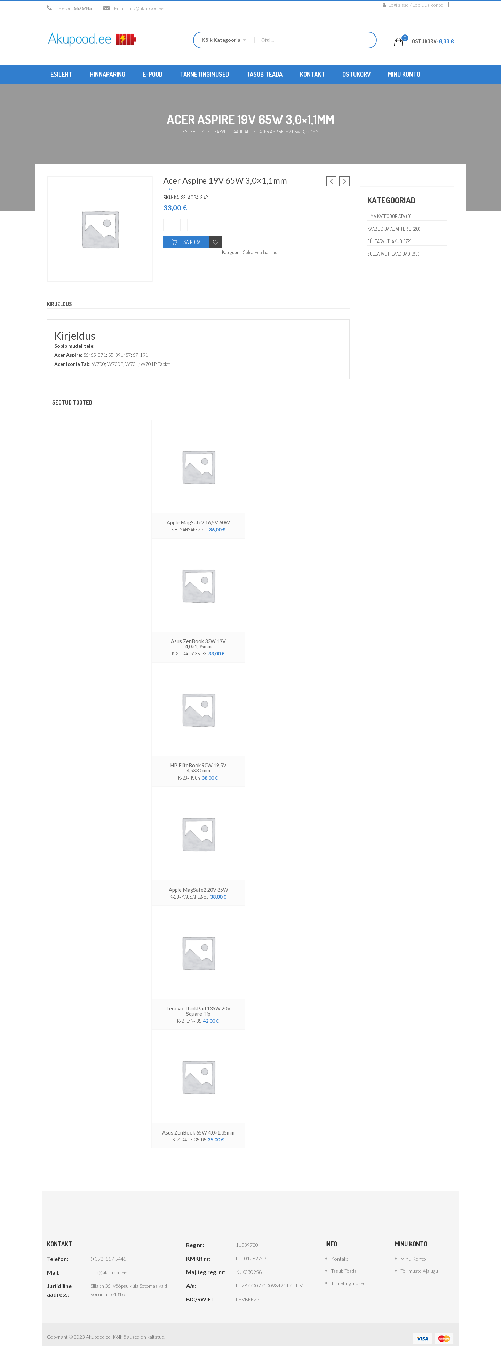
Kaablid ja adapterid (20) (394, 228)
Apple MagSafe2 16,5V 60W (198, 522)
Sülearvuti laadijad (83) (394, 253)
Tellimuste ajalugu (419, 1262)
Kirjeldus (60, 303)
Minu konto (413, 1250)
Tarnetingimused (348, 1274)
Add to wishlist (215, 242)
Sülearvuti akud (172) (390, 241)
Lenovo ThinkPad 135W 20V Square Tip (198, 1003)
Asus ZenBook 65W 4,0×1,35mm (198, 1124)
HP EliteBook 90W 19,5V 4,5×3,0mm (198, 764)
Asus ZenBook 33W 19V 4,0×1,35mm (198, 642)
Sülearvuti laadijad (228, 131)
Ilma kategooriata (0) (390, 216)
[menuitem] (61, 74)
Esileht (190, 131)
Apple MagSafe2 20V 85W (198, 882)
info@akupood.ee (145, 8)
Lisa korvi (190, 242)
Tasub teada (344, 1262)
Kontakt (339, 1250)
